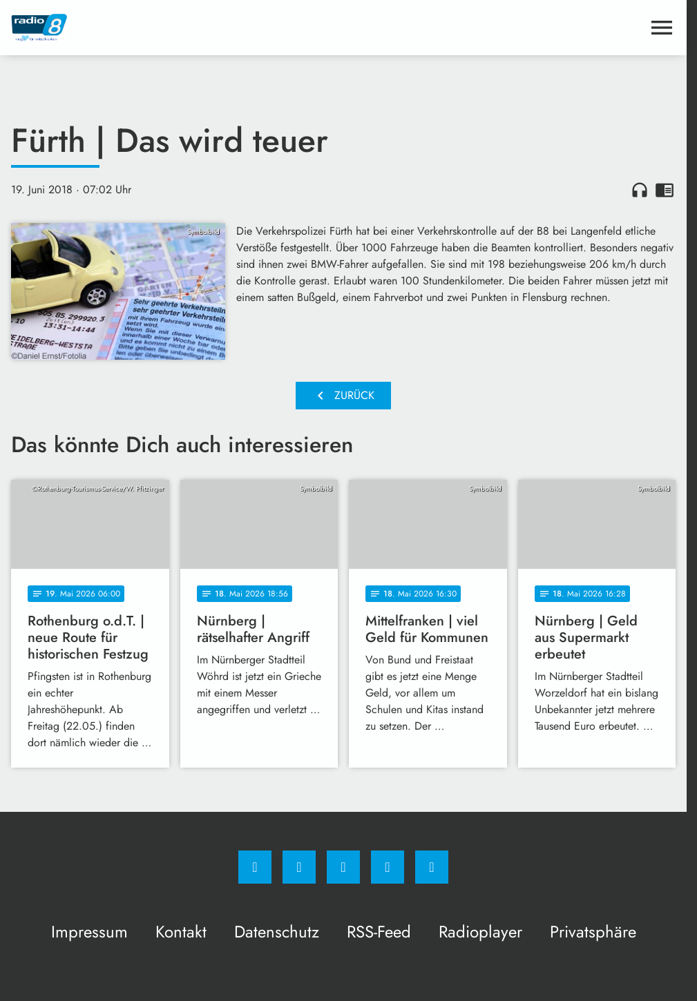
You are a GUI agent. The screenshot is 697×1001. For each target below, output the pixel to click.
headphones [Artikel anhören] (639, 190)
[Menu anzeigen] (662, 27)
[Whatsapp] (343, 867)
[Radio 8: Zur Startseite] (177, 27)
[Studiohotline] (387, 867)
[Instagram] (299, 867)
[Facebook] (254, 867)
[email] (431, 867)
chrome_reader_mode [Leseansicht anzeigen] (664, 190)
